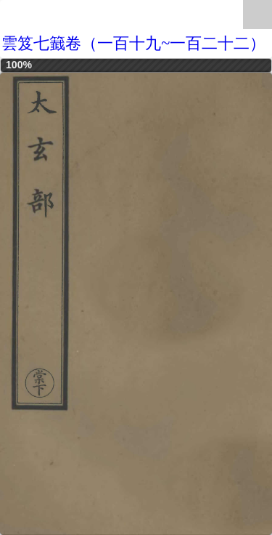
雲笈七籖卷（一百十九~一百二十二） (133, 43)
